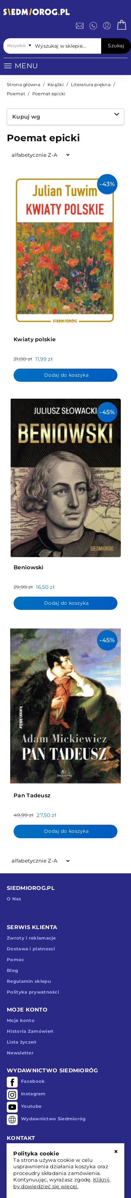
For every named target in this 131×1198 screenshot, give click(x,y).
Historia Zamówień (30, 1031)
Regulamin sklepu (29, 981)
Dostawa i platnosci (31, 948)
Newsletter (20, 1052)
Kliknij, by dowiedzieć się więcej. (61, 1183)
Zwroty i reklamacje (31, 938)
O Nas (14, 898)
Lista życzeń (22, 1042)
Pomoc (15, 959)
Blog (12, 970)
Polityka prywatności (33, 992)
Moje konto (21, 1020)
